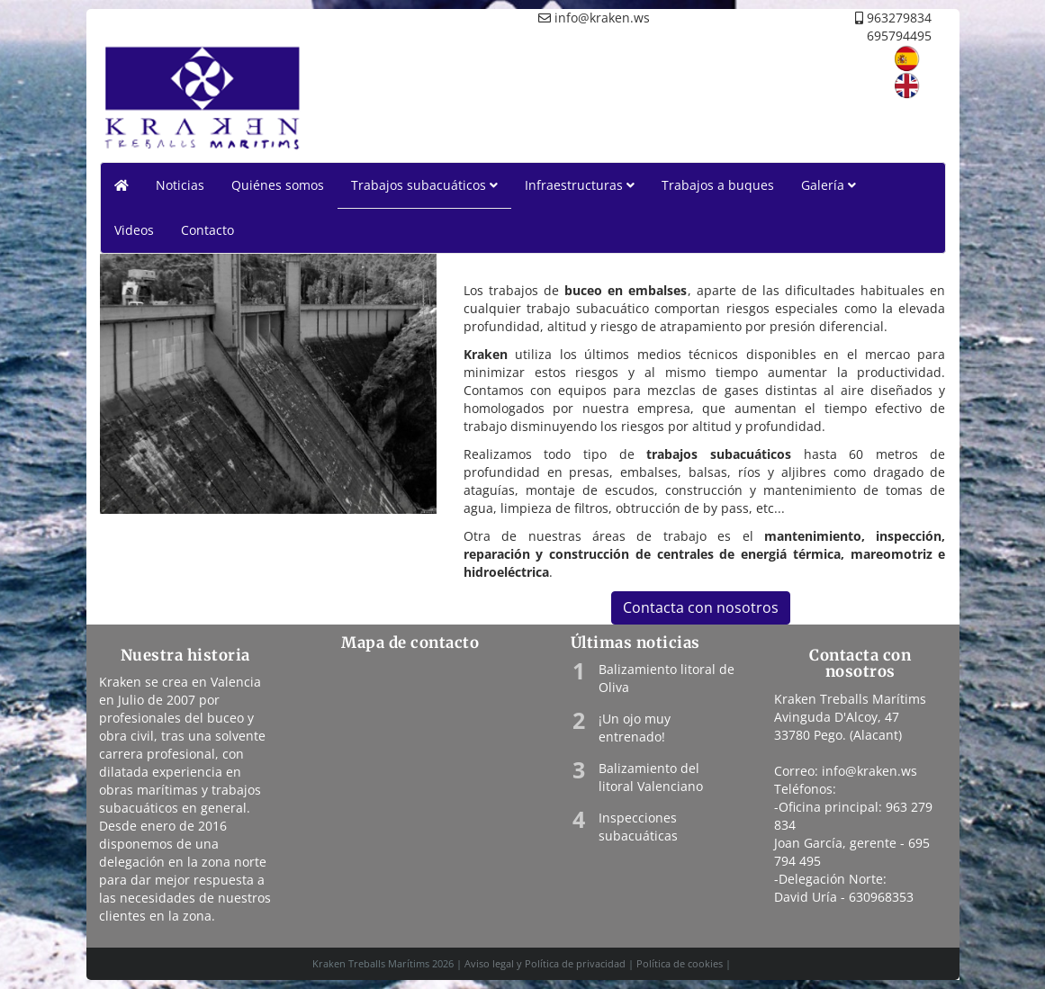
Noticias (180, 184)
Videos (134, 229)
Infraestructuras (580, 184)
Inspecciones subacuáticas (638, 826)
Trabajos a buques (718, 184)
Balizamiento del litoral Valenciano (651, 777)
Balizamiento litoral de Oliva (666, 678)
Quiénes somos (277, 184)
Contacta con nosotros (701, 607)
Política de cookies (679, 963)
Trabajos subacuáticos (424, 184)
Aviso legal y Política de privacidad (545, 963)
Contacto (207, 229)
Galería (828, 184)
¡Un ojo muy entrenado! (635, 727)
